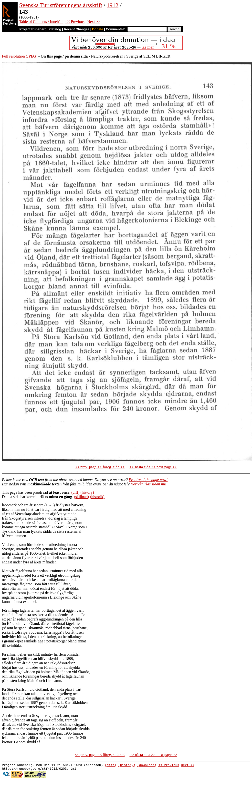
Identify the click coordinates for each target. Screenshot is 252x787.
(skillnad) (81, 497)
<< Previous (74, 22)
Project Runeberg (32, 29)
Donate (97, 29)
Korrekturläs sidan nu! (148, 484)
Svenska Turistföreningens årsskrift (60, 5)
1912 (112, 5)
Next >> (93, 22)
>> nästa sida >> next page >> (153, 467)
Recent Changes (76, 29)
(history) (87, 492)
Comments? (115, 29)
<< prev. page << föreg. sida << (100, 467)
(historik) (97, 497)
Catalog (55, 29)
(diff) (75, 492)
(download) (146, 765)
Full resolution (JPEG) (19, 56)
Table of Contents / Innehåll (41, 22)
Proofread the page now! (148, 480)
